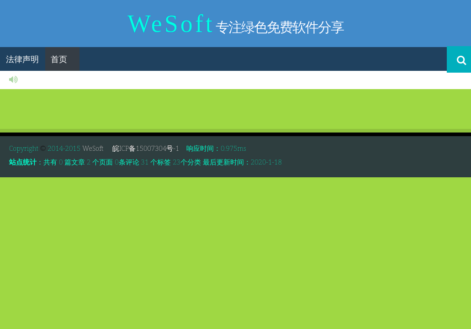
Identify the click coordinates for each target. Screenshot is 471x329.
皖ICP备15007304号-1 (145, 148)
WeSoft (95, 148)
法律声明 (22, 58)
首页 (59, 58)
